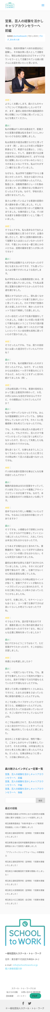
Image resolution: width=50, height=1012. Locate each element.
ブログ (34, 996)
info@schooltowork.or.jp (25, 964)
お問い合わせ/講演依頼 (31, 992)
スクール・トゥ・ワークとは (23, 988)
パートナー (21, 996)
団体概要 (9, 996)
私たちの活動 (12, 992)
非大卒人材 (14, 39)
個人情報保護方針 (13, 968)
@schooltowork (20, 36)
